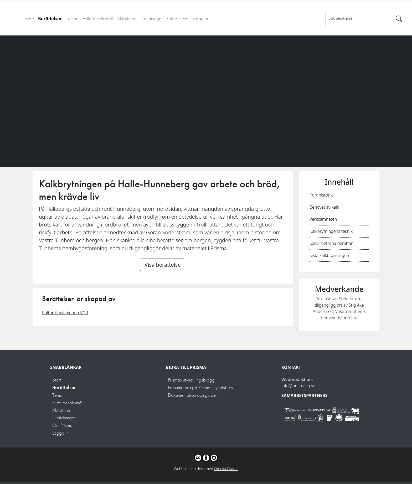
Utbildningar (151, 18)
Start (29, 18)
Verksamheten (323, 219)
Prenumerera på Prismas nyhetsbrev (200, 387)
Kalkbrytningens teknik (331, 231)
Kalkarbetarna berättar (331, 243)
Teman (72, 18)
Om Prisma (177, 18)
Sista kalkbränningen (329, 255)
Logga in (200, 18)
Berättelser (50, 18)
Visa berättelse (163, 264)
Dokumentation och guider (192, 395)
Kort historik (321, 195)
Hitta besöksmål (98, 18)
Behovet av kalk (324, 207)
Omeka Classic (226, 468)
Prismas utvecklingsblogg (191, 380)
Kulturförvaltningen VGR (65, 313)
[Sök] (399, 18)
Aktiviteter (126, 18)
